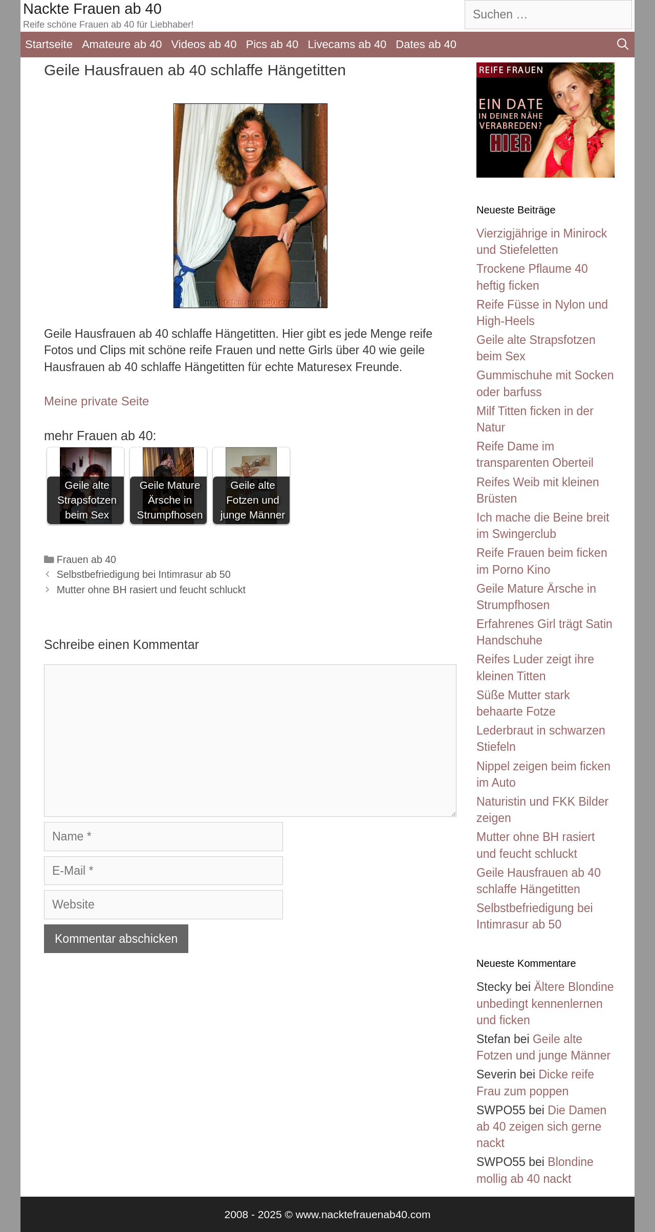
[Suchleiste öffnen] (623, 44)
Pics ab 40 (272, 44)
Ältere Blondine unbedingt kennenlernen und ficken (545, 1003)
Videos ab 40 (203, 44)
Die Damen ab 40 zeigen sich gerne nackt (541, 1127)
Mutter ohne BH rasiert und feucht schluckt (151, 589)
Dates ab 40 (426, 44)
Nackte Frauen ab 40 (92, 9)
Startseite (49, 44)
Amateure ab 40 (122, 44)
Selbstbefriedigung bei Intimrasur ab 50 (144, 574)
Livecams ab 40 (347, 44)
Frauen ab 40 (86, 559)
